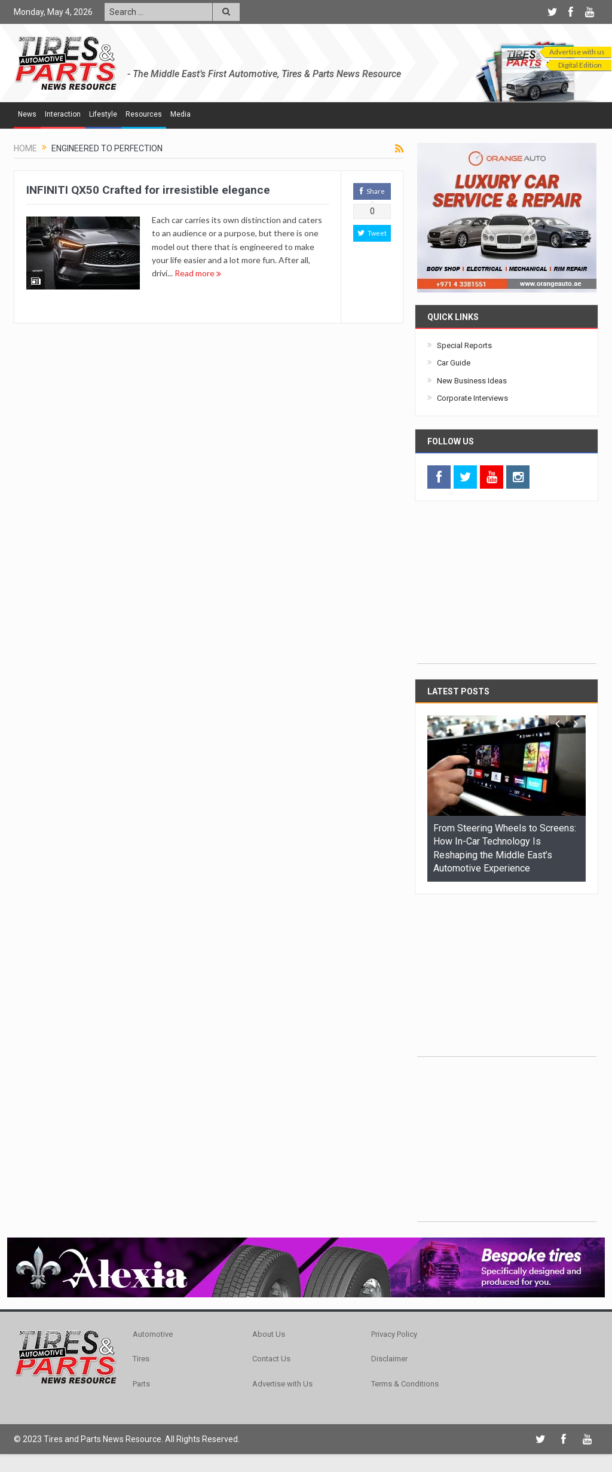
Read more (198, 273)
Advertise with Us (282, 1383)
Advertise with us (577, 51)
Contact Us (271, 1358)
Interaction (63, 114)
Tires (141, 1358)
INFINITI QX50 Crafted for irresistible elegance (148, 190)
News (27, 114)
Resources (144, 114)
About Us (268, 1334)
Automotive (153, 1334)
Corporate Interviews (472, 398)
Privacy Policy (394, 1334)
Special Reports (464, 345)
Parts (141, 1383)
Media (180, 114)
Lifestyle (103, 114)
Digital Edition (580, 64)
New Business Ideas (472, 380)
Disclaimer (389, 1358)
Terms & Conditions (405, 1383)
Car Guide (453, 362)
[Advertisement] (506, 588)
